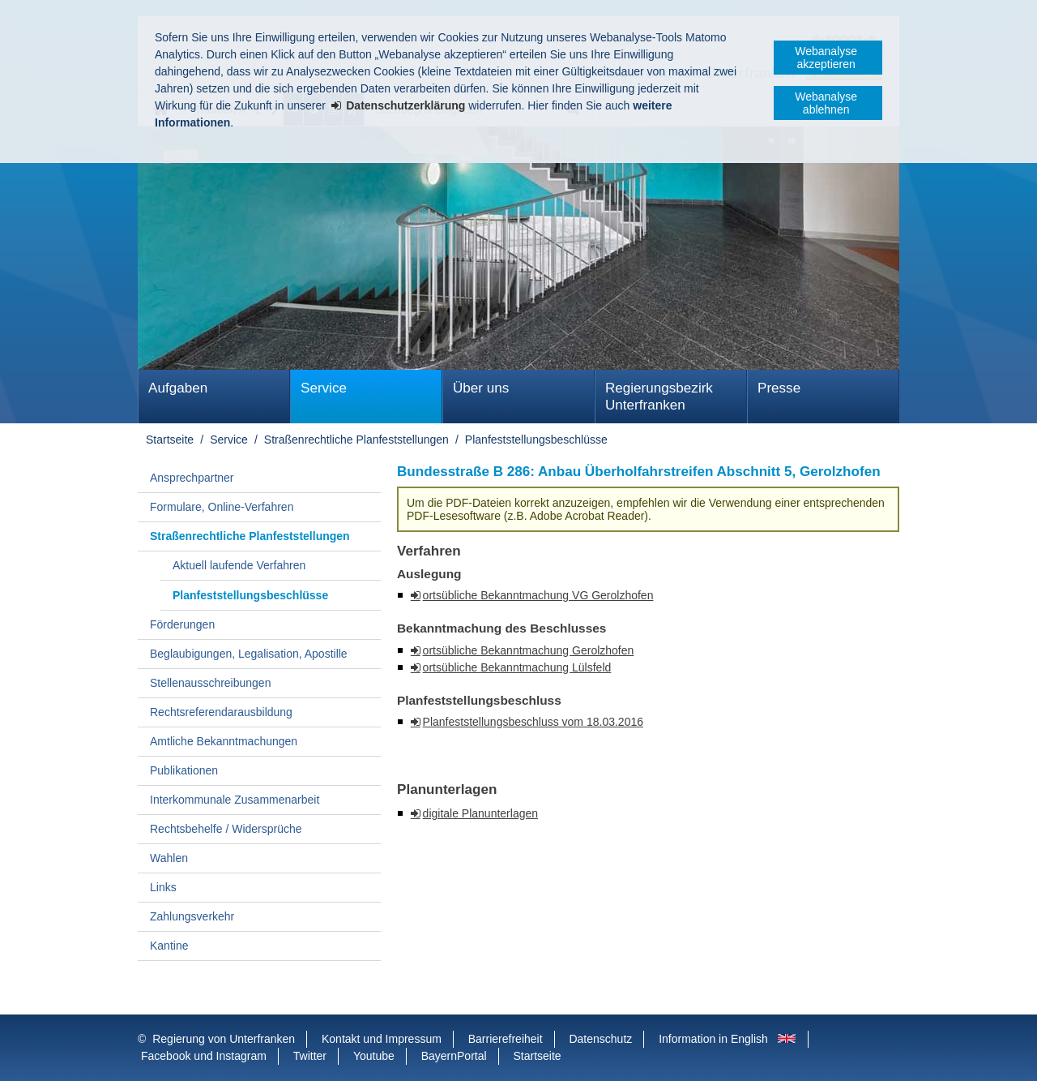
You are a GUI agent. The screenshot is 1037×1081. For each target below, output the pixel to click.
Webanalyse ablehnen (826, 103)
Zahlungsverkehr (192, 916)
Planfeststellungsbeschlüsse (536, 439)
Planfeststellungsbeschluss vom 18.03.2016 (533, 721)
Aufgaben (177, 388)
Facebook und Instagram (204, 1055)
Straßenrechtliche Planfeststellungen (356, 439)
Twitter (309, 1055)
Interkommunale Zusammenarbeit (234, 799)
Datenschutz (600, 1038)
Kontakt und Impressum (382, 1038)
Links (163, 887)
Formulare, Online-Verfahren (221, 506)
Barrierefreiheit (505, 1038)
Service (324, 388)
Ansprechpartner (192, 477)
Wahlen (169, 858)
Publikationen (184, 770)
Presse (778, 388)
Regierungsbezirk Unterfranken (659, 396)
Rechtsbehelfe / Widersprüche (226, 828)
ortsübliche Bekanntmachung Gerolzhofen (528, 650)
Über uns (481, 388)
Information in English (713, 1038)
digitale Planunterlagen (480, 813)
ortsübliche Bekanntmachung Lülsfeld (517, 667)
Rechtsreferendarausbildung (221, 712)
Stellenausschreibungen (210, 682)
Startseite (170, 439)
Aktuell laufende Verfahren (239, 565)
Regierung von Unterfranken (223, 1038)
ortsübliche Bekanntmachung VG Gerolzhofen (538, 595)
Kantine (169, 945)
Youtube (374, 1055)
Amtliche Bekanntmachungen (223, 741)
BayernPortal (454, 1055)
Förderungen (182, 624)
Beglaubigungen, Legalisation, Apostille (249, 653)
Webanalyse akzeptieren (826, 58)
